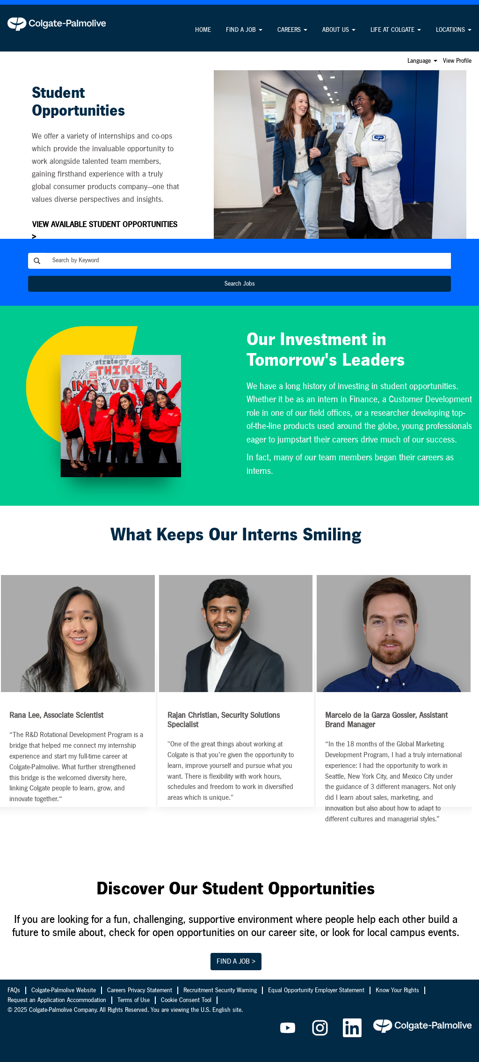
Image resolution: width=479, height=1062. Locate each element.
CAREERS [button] (292, 30)
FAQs (13, 990)
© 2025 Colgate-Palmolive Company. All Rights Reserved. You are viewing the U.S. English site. (125, 1010)
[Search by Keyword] (248, 261)
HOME (203, 30)
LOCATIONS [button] (454, 30)
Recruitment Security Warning (220, 990)
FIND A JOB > (236, 961)
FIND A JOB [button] (244, 30)
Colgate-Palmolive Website (63, 990)
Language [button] (422, 61)
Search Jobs (240, 283)
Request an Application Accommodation (56, 1000)
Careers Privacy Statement (139, 990)
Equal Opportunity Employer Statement (316, 990)
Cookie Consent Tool (186, 1000)
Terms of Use (133, 1000)
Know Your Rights (397, 990)
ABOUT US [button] (339, 30)
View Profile (457, 61)
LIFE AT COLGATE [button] (395, 30)
